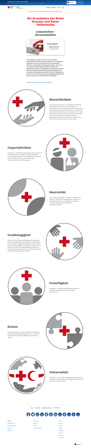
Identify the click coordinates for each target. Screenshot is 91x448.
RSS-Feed (61, 432)
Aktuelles (35, 425)
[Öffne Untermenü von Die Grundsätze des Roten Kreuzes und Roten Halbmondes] (45, 11)
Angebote (48, 7)
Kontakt (60, 425)
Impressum (61, 430)
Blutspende (10, 430)
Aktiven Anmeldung (12, 425)
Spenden (54, 7)
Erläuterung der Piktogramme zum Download (39, 82)
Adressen (61, 423)
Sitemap (60, 428)
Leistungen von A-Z (37, 428)
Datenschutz (61, 437)
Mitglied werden (11, 423)
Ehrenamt (10, 428)
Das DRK (59, 7)
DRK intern (61, 435)
